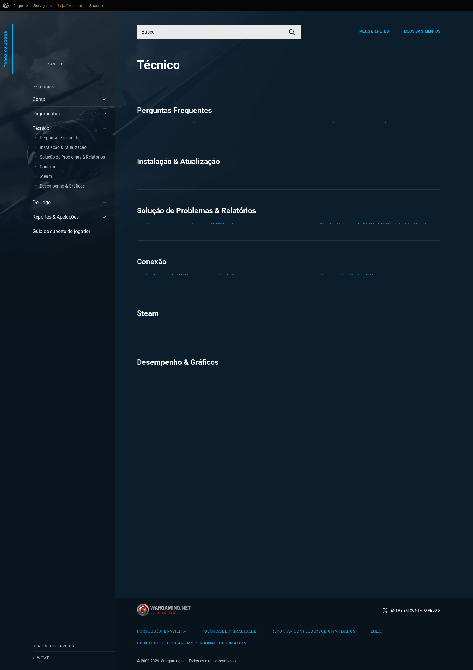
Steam (46, 176)
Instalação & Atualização (63, 147)
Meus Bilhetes (374, 31)
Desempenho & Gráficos (62, 186)
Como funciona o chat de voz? (182, 300)
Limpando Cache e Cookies (178, 166)
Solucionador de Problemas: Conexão (365, 420)
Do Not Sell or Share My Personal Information (191, 643)
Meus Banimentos (422, 31)
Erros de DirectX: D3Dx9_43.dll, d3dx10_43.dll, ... (203, 328)
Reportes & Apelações (56, 217)
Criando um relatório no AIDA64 (184, 152)
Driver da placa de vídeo (174, 314)
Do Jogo (42, 202)
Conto (39, 99)
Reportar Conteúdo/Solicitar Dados (313, 631)
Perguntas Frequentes (60, 137)
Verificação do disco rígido (351, 160)
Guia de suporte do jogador (61, 231)
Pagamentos (46, 114)
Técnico (41, 128)
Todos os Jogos (5, 49)
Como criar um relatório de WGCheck (190, 138)
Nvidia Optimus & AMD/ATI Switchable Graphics (377, 286)
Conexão (48, 166)
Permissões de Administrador (355, 124)
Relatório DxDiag (340, 300)
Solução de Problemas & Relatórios (72, 157)
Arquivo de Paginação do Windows (187, 124)
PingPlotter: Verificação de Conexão (363, 406)
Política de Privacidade (229, 631)
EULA (376, 631)
